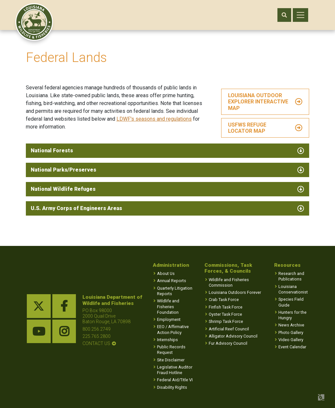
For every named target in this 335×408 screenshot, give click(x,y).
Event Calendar (292, 346)
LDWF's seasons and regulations (155, 120)
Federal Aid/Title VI (175, 380)
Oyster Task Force (225, 314)
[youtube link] (39, 331)
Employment (169, 319)
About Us (166, 273)
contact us (96, 343)
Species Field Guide (291, 302)
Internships (167, 339)
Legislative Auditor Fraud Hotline (174, 370)
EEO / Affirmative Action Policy (173, 330)
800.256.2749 (96, 329)
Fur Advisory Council (228, 343)
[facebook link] (64, 306)
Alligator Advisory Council (233, 336)
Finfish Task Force (225, 307)
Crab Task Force (224, 299)
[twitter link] (39, 306)
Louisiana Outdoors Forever (235, 292)
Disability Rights (172, 387)
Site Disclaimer (171, 359)
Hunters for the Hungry (292, 315)
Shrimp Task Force (226, 321)
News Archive (291, 325)
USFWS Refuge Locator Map (247, 129)
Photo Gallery (290, 332)
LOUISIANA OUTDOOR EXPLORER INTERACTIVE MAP (258, 103)
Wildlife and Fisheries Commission (229, 282)
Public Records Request (171, 349)
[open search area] (284, 15)
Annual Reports (171, 281)
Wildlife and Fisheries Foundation (168, 306)
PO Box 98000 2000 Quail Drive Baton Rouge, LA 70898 (106, 316)
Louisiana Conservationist (293, 289)
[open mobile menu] (300, 15)
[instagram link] (64, 331)
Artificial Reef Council (229, 328)
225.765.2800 (96, 336)
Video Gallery (290, 339)
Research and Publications (291, 276)
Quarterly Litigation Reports (174, 291)
